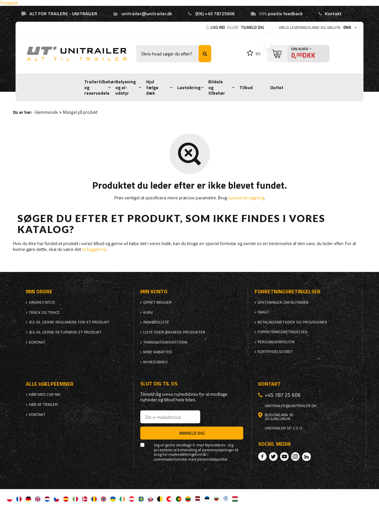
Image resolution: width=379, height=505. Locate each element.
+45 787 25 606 (283, 394)
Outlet (276, 87)
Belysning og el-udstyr (125, 87)
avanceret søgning (246, 197)
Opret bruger (157, 302)
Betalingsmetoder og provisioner (292, 322)
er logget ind (94, 249)
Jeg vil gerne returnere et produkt (65, 332)
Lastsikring (189, 87)
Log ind (218, 27)
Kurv (148, 312)
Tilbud (246, 87)
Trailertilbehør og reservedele (99, 87)
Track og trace (44, 312)
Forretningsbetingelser (283, 332)
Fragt (263, 312)
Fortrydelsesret (275, 352)
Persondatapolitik (276, 342)
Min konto (153, 291)
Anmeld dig (192, 432)
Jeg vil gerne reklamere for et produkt (69, 322)
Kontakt (333, 13)
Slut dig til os (159, 384)
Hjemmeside (46, 112)
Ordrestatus (42, 302)
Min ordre (39, 291)
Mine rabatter (157, 352)
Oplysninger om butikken (283, 302)
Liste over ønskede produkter (174, 332)
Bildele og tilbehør (216, 87)
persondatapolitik (212, 459)
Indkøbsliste (156, 322)
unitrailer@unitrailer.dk (146, 13)
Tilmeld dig (252, 27)
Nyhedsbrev (155, 362)
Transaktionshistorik (165, 342)
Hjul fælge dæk (152, 87)
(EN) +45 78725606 (215, 13)
